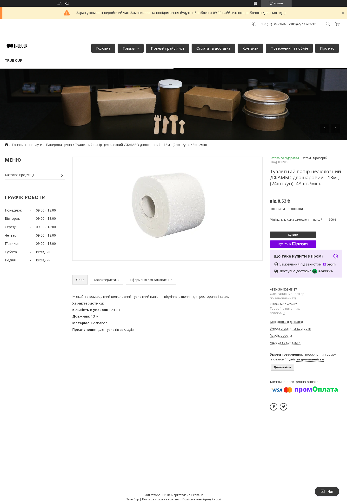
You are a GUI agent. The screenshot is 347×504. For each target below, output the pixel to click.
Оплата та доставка (213, 48)
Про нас (327, 48)
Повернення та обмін (289, 48)
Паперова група (59, 144)
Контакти (250, 48)
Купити (293, 235)
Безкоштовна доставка (286, 322)
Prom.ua (197, 495)
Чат (327, 491)
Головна (103, 48)
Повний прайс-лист (167, 48)
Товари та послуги (27, 144)
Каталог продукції (19, 174)
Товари (128, 48)
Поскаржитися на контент (160, 499)
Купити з (292, 244)
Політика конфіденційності (201, 499)
